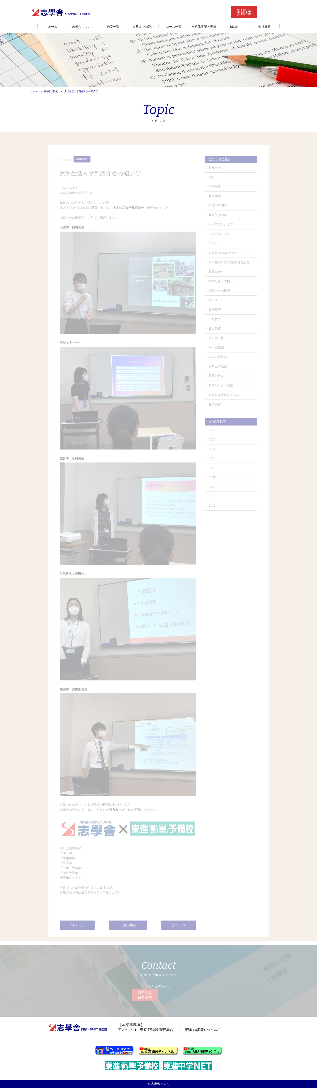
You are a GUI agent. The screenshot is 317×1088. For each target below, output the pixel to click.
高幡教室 (215, 312)
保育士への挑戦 (219, 293)
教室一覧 (113, 26)
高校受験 (215, 198)
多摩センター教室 (221, 387)
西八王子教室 (218, 368)
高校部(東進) (51, 91)
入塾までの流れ (143, 26)
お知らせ (215, 170)
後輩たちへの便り (221, 283)
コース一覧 (173, 26)
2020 (212, 489)
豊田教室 (215, 331)
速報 (212, 179)
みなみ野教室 (218, 359)
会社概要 (264, 26)
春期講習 (215, 406)
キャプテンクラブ (221, 226)
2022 (212, 470)
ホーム (52, 26)
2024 (212, 451)
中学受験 (215, 189)
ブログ (213, 302)
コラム (213, 245)
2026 (212, 432)
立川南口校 (216, 340)
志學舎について (83, 26)
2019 (212, 498)
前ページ (77, 926)
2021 (212, 479)
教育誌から (216, 274)
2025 (212, 442)
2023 (212, 460)
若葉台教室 (216, 378)
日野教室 (215, 321)
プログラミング (219, 236)
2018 (212, 508)
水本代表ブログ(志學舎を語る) (230, 264)
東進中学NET (218, 208)
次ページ (178, 926)
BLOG (234, 26)
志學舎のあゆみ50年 (222, 255)
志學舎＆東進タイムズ (224, 397)
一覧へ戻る (128, 926)
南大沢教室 (216, 350)
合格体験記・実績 (204, 26)
